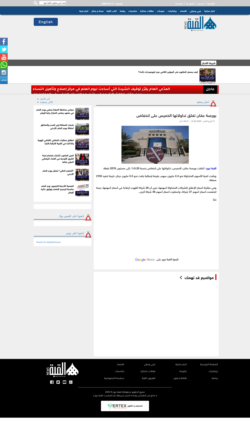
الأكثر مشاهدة (46, 102)
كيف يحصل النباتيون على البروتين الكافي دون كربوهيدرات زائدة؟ (168, 72)
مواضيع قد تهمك (199, 277)
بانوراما (183, 371)
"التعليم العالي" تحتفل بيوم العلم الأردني (58, 172)
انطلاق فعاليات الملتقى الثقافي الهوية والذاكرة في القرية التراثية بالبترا (56, 141)
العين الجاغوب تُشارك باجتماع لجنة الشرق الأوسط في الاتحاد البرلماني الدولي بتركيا (58, 158)
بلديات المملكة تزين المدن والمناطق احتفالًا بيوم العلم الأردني (57, 126)
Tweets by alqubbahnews (48, 242)
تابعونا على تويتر (75, 233)
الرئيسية (211, 3)
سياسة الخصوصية (114, 378)
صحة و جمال (97, 11)
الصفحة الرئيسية (209, 364)
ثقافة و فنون (180, 378)
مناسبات (132, 11)
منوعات (161, 11)
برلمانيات (172, 11)
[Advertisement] (117, 37)
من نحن (200, 3)
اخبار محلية (209, 11)
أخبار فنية (83, 11)
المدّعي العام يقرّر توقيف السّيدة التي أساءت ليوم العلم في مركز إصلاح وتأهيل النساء (101, 89)
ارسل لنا (179, 3)
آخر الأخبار (45, 98)
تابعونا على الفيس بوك (71, 216)
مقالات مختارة (147, 11)
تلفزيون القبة (148, 378)
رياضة (122, 11)
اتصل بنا (190, 3)
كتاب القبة (112, 11)
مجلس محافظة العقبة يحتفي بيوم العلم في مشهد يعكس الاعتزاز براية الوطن (55, 111)
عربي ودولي (195, 11)
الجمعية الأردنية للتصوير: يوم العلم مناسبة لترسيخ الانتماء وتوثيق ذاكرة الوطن (57, 189)
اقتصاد (183, 11)
